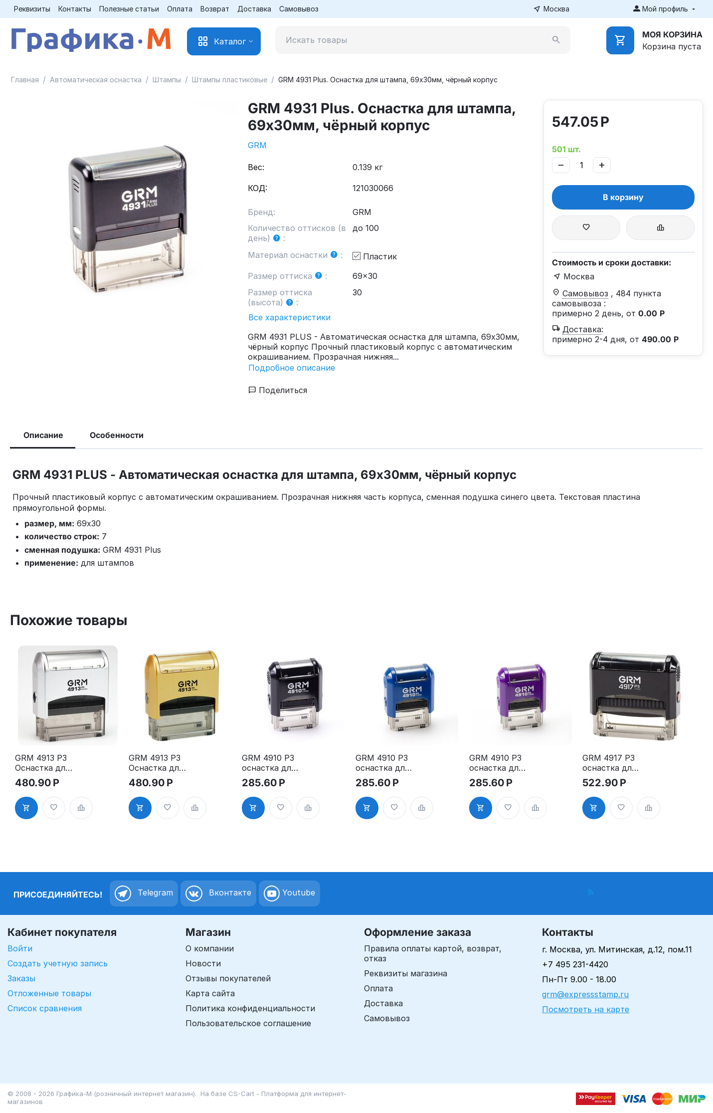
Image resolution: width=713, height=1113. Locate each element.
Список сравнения (44, 1008)
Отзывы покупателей (228, 978)
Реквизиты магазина (405, 973)
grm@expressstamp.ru (585, 994)
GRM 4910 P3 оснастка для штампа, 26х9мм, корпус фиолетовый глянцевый (496, 762)
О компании (209, 948)
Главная (25, 79)
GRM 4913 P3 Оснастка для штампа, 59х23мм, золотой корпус (156, 762)
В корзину (623, 197)
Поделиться (277, 390)
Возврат (214, 8)
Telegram (144, 893)
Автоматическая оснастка (96, 79)
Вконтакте (218, 893)
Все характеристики (289, 317)
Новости (203, 963)
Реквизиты (32, 8)
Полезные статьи (129, 8)
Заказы (21, 978)
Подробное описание (291, 368)
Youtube (289, 893)
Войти (19, 948)
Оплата (179, 8)
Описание (43, 435)
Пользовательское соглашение (248, 1023)
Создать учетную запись (57, 963)
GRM (257, 145)
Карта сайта (210, 993)
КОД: (257, 188)
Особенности (117, 435)
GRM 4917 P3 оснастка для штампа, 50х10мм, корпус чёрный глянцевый (609, 762)
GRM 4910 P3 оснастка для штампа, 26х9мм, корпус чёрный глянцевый (268, 762)
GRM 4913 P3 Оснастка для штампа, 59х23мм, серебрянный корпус (42, 762)
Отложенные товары (49, 993)
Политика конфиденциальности (250, 1008)
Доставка (254, 8)
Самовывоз (299, 8)
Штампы (167, 79)
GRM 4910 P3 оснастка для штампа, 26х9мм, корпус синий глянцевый (383, 762)
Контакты (74, 8)
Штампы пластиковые (229, 79)
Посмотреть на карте (585, 1009)
